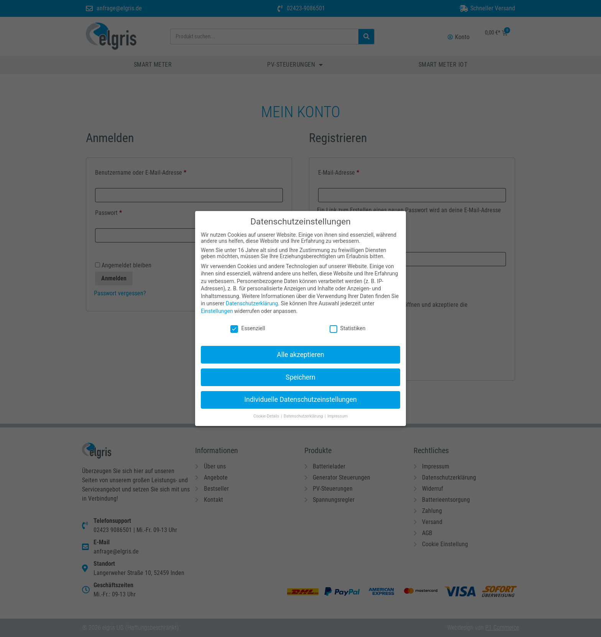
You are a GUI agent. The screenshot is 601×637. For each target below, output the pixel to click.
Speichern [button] (300, 371)
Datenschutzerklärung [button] (304, 410)
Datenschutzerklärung (252, 297)
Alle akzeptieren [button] (300, 348)
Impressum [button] (337, 410)
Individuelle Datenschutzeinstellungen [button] (300, 393)
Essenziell (247, 322)
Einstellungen (217, 305)
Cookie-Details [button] (266, 410)
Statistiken (348, 322)
